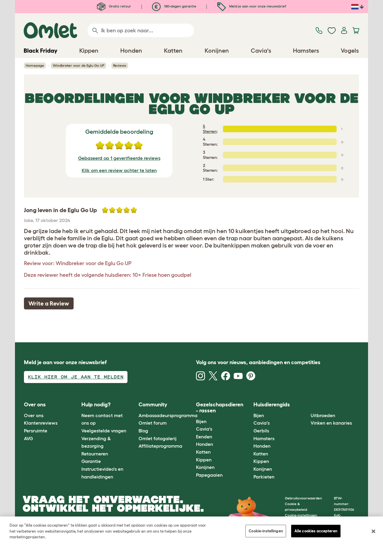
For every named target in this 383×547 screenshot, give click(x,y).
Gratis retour (114, 6)
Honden (204, 444)
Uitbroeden (323, 415)
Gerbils (261, 430)
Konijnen (205, 467)
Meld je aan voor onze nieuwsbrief (251, 6)
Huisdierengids (271, 405)
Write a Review (48, 303)
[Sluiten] (373, 531)
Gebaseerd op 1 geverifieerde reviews (119, 158)
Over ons (33, 415)
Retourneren (94, 453)
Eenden (204, 436)
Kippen (204, 459)
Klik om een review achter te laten (119, 170)
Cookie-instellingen (265, 531)
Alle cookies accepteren (315, 531)
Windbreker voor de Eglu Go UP (78, 65)
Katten (203, 452)
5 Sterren (210, 129)
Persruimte (35, 430)
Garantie (91, 461)
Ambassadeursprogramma (168, 415)
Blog (143, 430)
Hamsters (263, 438)
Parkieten (263, 476)
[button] (306, 405)
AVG (28, 438)
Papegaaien (209, 475)
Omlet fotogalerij (158, 438)
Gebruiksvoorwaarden (303, 498)
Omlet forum (153, 423)
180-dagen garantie (174, 6)
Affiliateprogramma (160, 446)
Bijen (201, 421)
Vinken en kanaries (331, 423)
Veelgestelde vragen (103, 430)
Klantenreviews (40, 423)
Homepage (35, 65)
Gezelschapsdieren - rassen (219, 408)
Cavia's (204, 428)
